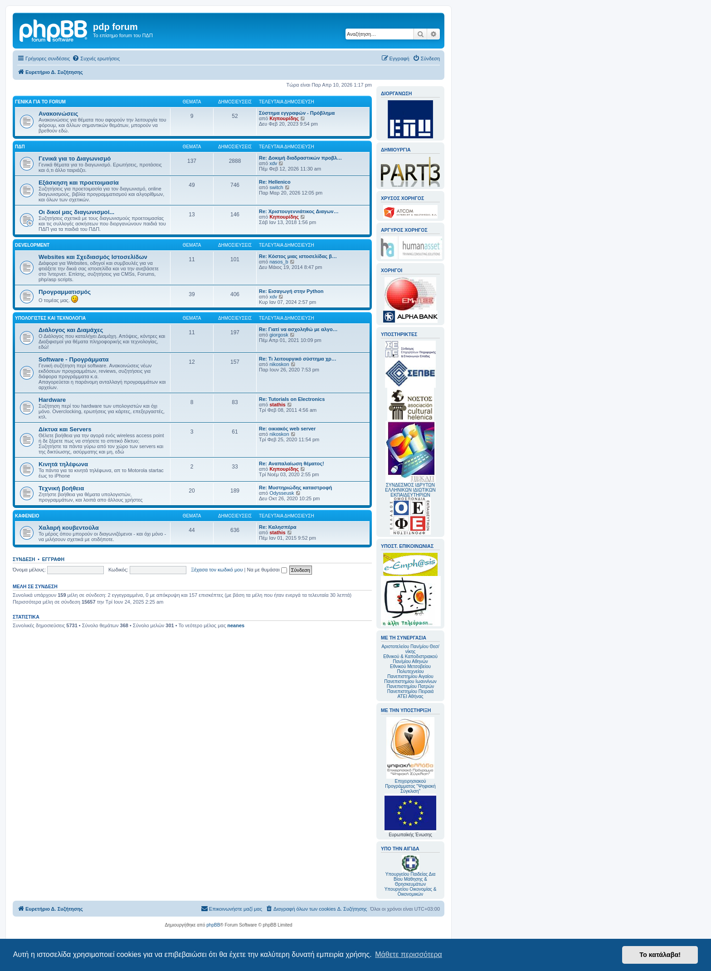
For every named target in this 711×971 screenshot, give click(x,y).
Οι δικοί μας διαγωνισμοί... (76, 212)
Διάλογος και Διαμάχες (71, 330)
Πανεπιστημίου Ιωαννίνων (410, 681)
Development (32, 245)
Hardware (52, 399)
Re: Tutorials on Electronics (292, 399)
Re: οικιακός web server (287, 428)
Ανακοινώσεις (58, 113)
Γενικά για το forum (40, 101)
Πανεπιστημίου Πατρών (410, 686)
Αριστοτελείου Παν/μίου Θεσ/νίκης (410, 649)
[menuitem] (96, 58)
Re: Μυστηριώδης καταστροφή (295, 487)
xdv (273, 163)
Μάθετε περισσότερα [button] (408, 954)
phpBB (213, 924)
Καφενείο (27, 515)
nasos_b (278, 261)
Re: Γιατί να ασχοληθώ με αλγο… (298, 329)
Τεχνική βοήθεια (61, 488)
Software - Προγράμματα (74, 359)
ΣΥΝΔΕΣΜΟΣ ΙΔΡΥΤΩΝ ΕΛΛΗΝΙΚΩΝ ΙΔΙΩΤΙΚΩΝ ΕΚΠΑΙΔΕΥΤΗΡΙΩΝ (410, 490)
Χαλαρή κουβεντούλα (69, 527)
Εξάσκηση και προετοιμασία (79, 182)
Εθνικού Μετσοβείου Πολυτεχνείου (410, 669)
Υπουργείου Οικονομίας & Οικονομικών (411, 892)
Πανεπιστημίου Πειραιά (410, 691)
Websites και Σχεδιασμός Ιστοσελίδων (93, 257)
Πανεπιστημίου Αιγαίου (410, 676)
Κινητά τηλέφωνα (63, 464)
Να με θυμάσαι (267, 569)
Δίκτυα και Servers (65, 429)
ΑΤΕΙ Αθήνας (410, 696)
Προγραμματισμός (65, 291)
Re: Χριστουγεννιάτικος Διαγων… (299, 211)
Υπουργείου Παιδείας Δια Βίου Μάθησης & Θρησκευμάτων (410, 879)
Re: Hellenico (275, 182)
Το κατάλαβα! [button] (660, 954)
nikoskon (279, 364)
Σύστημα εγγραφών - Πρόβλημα (297, 113)
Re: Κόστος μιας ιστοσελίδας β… (298, 256)
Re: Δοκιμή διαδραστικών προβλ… (300, 158)
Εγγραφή (53, 559)
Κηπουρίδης (284, 118)
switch (276, 187)
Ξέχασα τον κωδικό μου (217, 569)
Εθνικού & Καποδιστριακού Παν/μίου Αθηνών (410, 659)
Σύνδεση (24, 559)
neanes (235, 625)
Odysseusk (281, 493)
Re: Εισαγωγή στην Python (291, 291)
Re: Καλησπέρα (278, 527)
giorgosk (278, 334)
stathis (277, 404)
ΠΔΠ (20, 146)
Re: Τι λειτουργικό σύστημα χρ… (297, 358)
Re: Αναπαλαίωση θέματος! (291, 463)
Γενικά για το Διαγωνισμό (75, 158)
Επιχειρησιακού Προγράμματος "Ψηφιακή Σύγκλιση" (410, 755)
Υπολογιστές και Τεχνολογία (50, 318)
